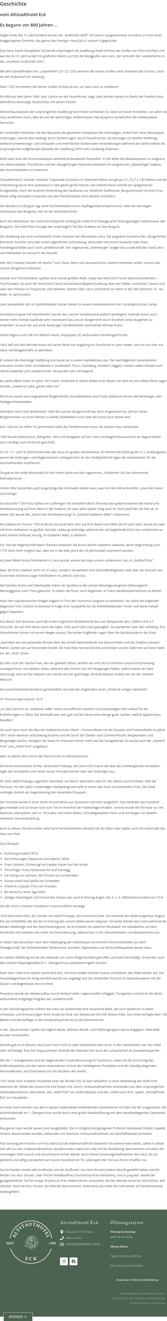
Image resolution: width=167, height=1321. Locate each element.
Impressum (120, 1280)
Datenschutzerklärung (143, 1280)
